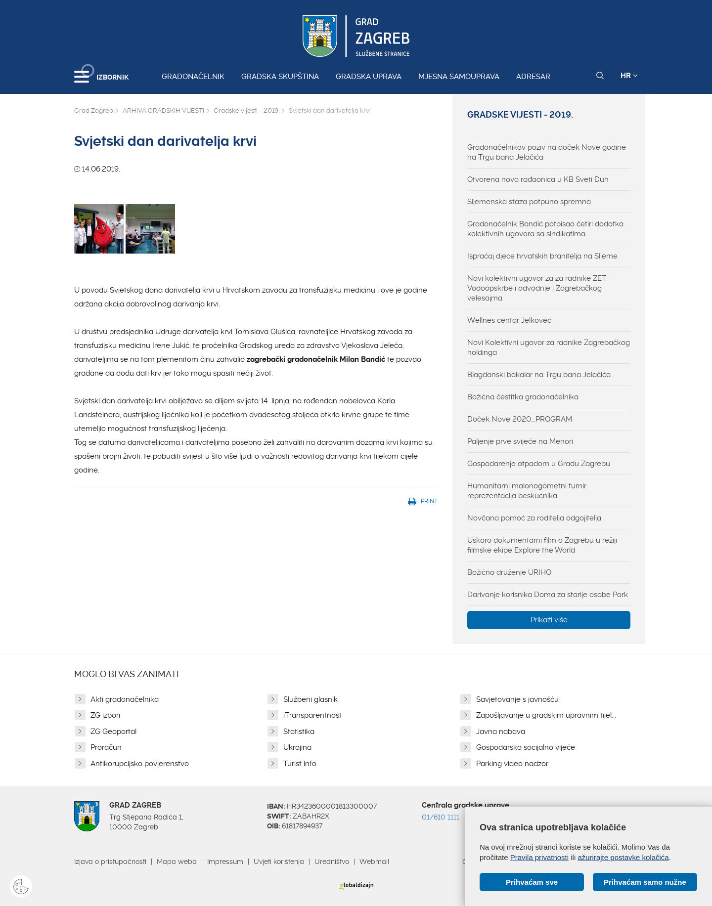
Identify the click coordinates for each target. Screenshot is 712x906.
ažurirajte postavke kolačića (623, 857)
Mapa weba (177, 861)
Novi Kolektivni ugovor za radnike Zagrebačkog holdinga (548, 347)
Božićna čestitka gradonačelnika (522, 396)
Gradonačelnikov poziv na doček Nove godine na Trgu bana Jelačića (546, 152)
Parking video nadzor (512, 763)
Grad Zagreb (93, 110)
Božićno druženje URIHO (509, 572)
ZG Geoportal (113, 731)
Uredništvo (331, 861)
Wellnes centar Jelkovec (509, 320)
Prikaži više (549, 619)
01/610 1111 (440, 817)
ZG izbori (105, 715)
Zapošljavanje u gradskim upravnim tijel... (546, 715)
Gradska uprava (368, 76)
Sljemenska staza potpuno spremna (529, 201)
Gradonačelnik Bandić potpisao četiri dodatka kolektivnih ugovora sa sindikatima (545, 228)
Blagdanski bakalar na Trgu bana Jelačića (539, 374)
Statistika (298, 731)
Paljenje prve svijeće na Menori (520, 441)
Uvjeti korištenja (279, 861)
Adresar (533, 76)
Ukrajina (297, 747)
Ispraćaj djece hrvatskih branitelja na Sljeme (542, 256)
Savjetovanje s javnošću (517, 699)
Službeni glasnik (310, 699)
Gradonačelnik (193, 76)
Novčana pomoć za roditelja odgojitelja (534, 518)
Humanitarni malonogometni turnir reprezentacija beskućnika (526, 490)
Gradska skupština (280, 76)
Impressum (225, 861)
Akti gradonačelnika (124, 699)
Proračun (106, 747)
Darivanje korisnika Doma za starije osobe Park (547, 594)
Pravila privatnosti (539, 857)
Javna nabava (500, 731)
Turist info (299, 763)
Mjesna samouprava (458, 76)
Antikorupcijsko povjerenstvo (139, 763)
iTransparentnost (312, 715)
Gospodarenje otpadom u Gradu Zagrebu (538, 463)
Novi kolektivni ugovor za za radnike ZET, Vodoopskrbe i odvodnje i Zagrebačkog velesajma (537, 288)
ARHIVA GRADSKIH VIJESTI (163, 110)
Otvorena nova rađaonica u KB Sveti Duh (538, 179)
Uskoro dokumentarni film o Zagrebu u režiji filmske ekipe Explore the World (542, 545)
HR (629, 75)
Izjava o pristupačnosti (110, 861)
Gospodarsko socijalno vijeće (525, 747)
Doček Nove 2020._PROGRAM (519, 419)
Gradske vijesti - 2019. (246, 110)
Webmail (374, 861)
